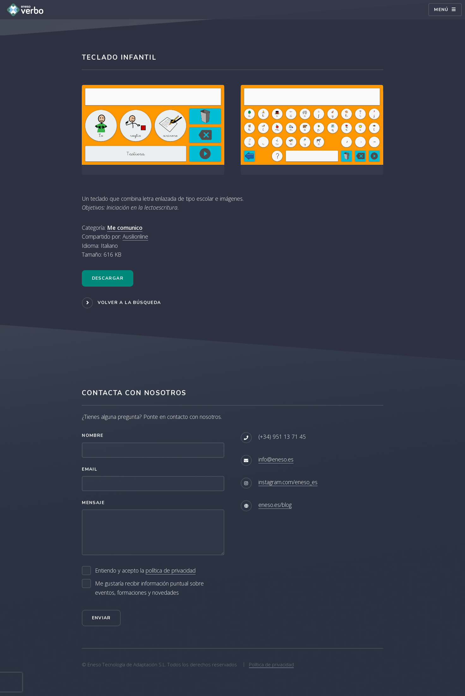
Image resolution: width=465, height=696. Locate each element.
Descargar (108, 278)
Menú (441, 10)
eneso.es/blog (275, 505)
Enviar (101, 618)
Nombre (92, 435)
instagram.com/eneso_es (287, 482)
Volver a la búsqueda (129, 303)
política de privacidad (171, 570)
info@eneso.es (275, 459)
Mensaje (93, 503)
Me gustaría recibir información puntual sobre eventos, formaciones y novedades (149, 588)
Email (89, 469)
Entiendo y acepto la (145, 570)
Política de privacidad (271, 664)
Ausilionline (135, 236)
